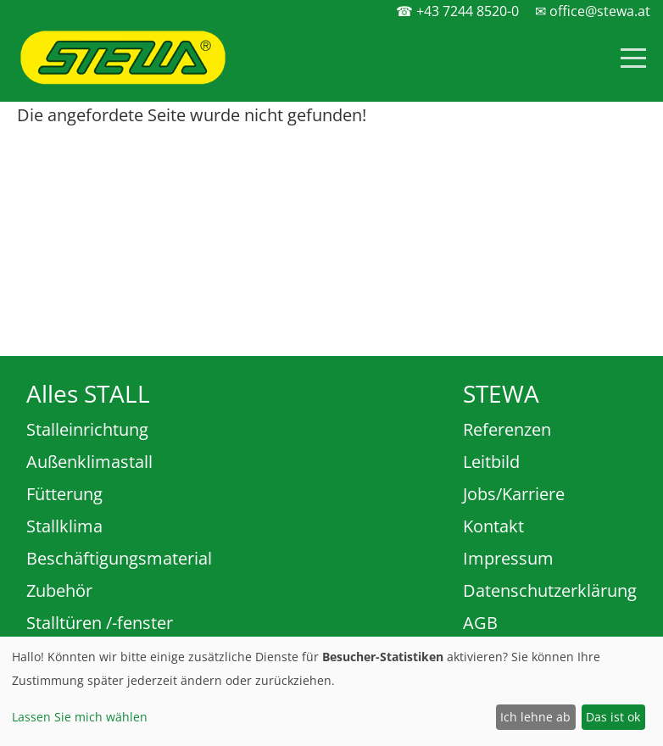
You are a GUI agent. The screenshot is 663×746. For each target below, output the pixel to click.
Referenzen (507, 429)
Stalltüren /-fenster (99, 622)
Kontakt (493, 526)
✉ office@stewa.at (592, 11)
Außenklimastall (89, 461)
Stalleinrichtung (87, 429)
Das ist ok (613, 717)
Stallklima (64, 526)
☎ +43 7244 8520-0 (457, 11)
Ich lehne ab (535, 717)
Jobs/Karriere (514, 493)
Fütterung (64, 493)
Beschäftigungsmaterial (119, 558)
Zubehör (59, 590)
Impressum (508, 558)
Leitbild (491, 461)
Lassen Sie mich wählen (80, 717)
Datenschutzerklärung (550, 590)
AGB (480, 622)
